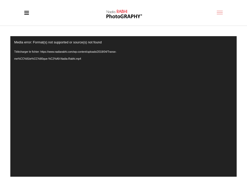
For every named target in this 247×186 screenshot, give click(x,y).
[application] (123, 106)
